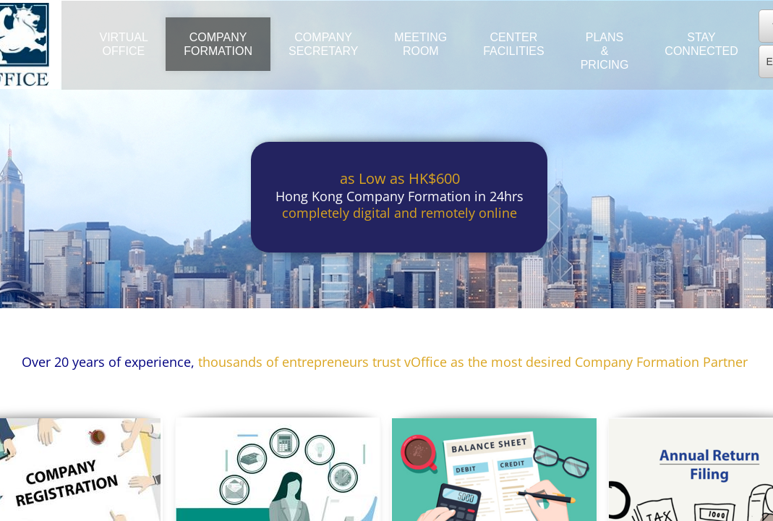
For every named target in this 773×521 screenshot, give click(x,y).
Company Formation (218, 44)
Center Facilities (513, 44)
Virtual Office (124, 44)
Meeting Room (420, 44)
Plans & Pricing (605, 51)
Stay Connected (701, 44)
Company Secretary (323, 44)
